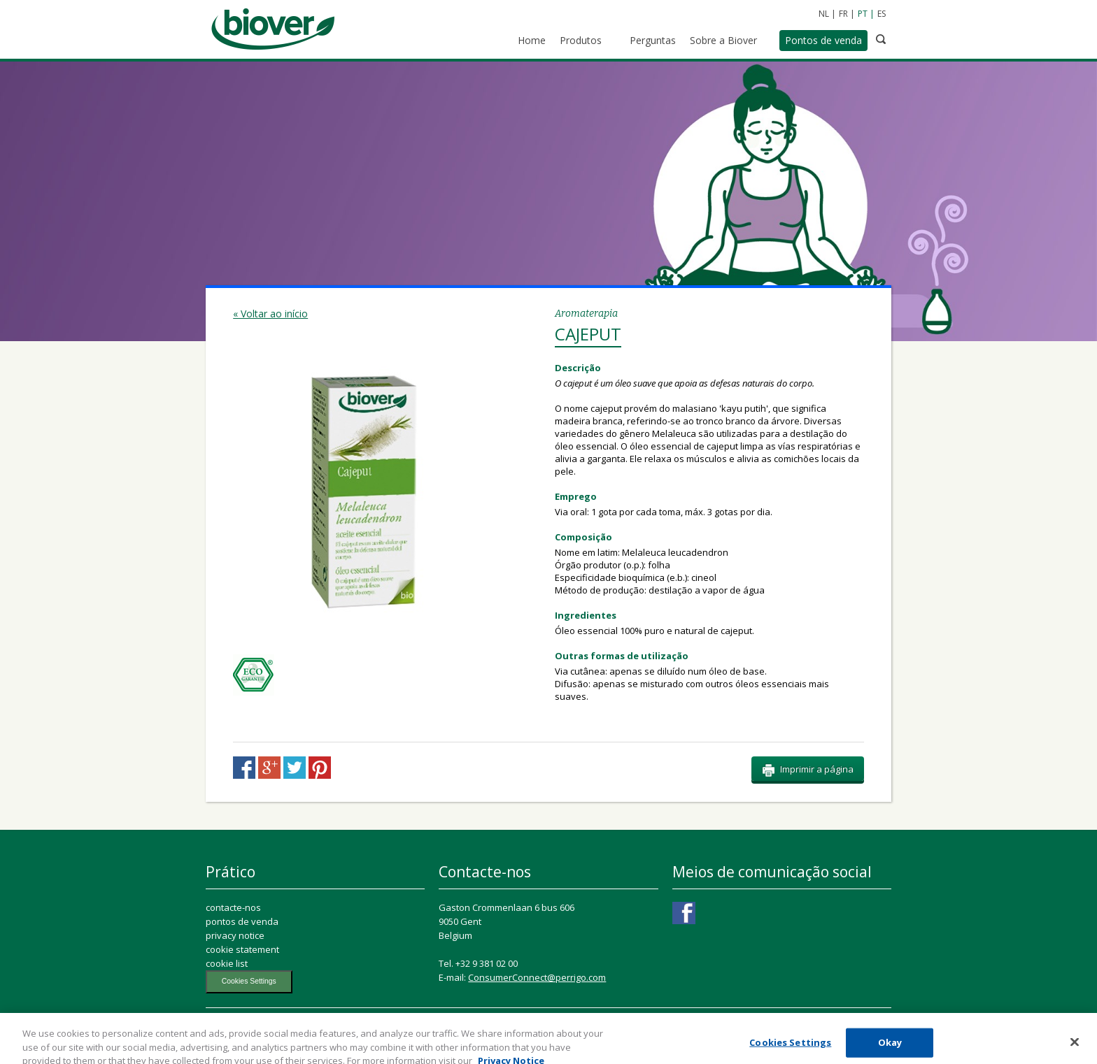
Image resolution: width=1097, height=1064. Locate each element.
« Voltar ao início (270, 313)
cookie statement (242, 949)
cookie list (227, 963)
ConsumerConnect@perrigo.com (537, 977)
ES (881, 14)
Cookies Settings (249, 981)
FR (843, 14)
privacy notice (235, 935)
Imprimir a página (808, 770)
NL (824, 14)
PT (863, 14)
